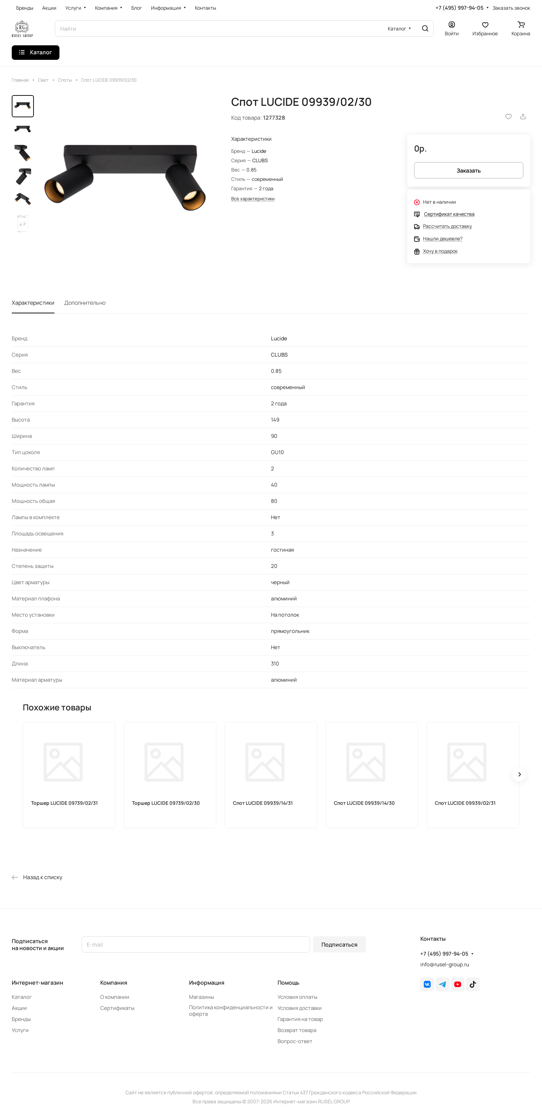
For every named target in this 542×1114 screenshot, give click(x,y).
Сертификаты (117, 1008)
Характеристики (33, 302)
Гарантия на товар (300, 1019)
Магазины (201, 997)
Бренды (21, 1019)
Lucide (259, 151)
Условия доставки (300, 1008)
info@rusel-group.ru (444, 964)
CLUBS (260, 160)
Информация (206, 982)
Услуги (20, 1030)
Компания (113, 982)
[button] (519, 774)
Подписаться (339, 944)
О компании (114, 997)
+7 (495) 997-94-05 (460, 8)
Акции (19, 1008)
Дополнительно (84, 302)
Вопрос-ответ (295, 1041)
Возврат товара (297, 1030)
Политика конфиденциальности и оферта (231, 1011)
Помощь (288, 982)
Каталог (22, 997)
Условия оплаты (297, 997)
